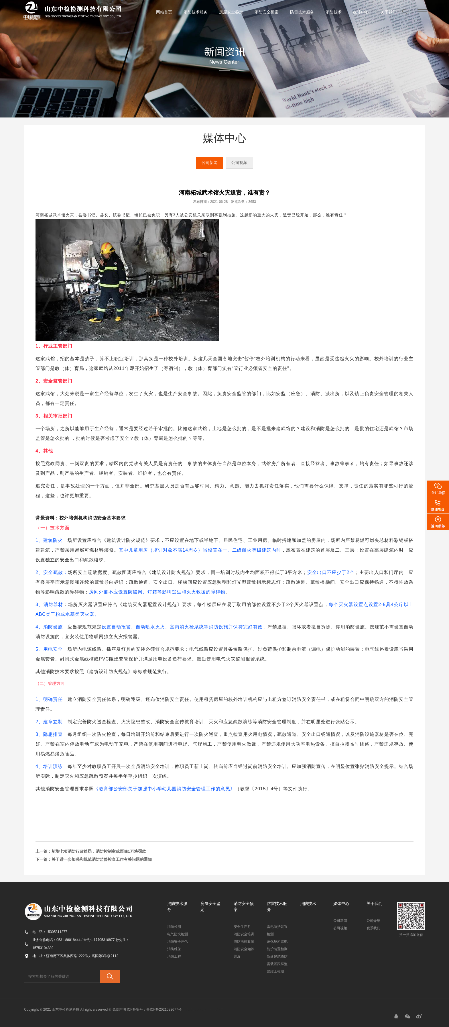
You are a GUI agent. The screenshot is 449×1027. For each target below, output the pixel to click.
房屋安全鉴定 (231, 12)
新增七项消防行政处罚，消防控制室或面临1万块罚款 (99, 851)
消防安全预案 (267, 12)
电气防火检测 (177, 934)
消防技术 (334, 12)
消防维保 (174, 949)
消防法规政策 (244, 942)
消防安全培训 (244, 934)
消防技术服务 (196, 12)
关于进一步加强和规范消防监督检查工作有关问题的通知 (102, 859)
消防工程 (174, 957)
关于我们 (389, 12)
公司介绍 (373, 921)
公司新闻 (210, 162)
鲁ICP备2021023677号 (164, 1010)
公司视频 (239, 162)
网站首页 (164, 12)
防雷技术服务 (302, 12)
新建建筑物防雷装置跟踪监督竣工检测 (277, 964)
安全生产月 (242, 927)
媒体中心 (361, 12)
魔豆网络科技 (212, 1010)
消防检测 (174, 927)
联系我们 (373, 928)
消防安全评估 (177, 942)
